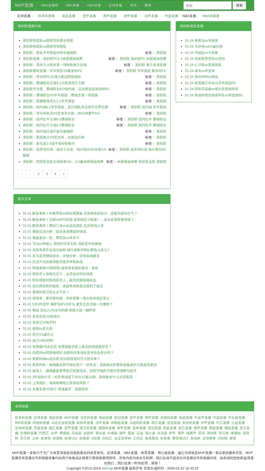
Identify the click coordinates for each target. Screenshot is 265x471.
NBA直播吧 (49, 5)
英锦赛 (212, 433)
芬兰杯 (25, 438)
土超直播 (238, 423)
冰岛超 (162, 433)
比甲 (54, 433)
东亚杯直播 (190, 423)
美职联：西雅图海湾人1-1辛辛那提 (49, 101)
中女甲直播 (202, 418)
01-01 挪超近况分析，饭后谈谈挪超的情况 (54, 231)
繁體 (147, 5)
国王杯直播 (88, 428)
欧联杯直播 (85, 423)
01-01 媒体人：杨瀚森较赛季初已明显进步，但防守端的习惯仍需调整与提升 (80, 371)
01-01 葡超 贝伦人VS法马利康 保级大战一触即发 (59, 310)
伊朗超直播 (119, 423)
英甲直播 (71, 428)
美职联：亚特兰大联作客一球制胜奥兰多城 (55, 65)
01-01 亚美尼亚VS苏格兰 (41, 316)
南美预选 (151, 438)
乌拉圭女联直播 (63, 423)
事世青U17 (180, 438)
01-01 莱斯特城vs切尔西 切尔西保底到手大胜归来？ (61, 359)
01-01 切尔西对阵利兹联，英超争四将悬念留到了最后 (63, 286)
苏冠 (201, 433)
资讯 (133, 5)
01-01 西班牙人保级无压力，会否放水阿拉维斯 (58, 274)
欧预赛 (84, 438)
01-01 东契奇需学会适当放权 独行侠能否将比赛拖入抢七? (66, 250)
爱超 (131, 433)
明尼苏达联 (146, 162)
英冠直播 (154, 428)
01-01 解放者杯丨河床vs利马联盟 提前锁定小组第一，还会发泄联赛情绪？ (78, 220)
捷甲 (122, 433)
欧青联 (46, 438)
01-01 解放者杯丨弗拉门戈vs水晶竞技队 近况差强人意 (63, 225)
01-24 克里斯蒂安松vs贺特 (205, 59)
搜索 (239, 5)
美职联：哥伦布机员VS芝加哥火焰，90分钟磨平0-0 (61, 113)
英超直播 (68, 16)
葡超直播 (216, 428)
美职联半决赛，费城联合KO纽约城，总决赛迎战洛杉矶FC (66, 89)
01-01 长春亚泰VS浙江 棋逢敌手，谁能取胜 (55, 389)
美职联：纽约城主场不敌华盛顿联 (48, 131)
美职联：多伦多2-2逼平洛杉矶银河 (49, 143)
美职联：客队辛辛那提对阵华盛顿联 (50, 53)
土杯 (35, 438)
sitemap (107, 468)
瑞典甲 (191, 433)
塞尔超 (100, 433)
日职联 (223, 438)
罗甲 (172, 433)
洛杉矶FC (138, 59)
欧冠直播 (121, 418)
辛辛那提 (144, 71)
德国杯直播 (106, 428)
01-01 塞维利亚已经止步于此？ (46, 292)
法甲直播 (151, 16)
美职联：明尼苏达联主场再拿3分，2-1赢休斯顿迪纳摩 (63, 162)
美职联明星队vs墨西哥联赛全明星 (48, 40)
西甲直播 (110, 16)
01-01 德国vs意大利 (38, 328)
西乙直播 (158, 423)
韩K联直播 (23, 423)
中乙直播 (223, 423)
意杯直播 (139, 428)
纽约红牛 (145, 119)
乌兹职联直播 (139, 423)
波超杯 (88, 433)
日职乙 (107, 438)
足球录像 (115, 5)
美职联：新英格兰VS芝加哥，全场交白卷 (53, 137)
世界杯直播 (23, 418)
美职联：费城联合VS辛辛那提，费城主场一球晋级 (60, 95)
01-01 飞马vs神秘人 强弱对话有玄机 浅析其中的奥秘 (62, 244)
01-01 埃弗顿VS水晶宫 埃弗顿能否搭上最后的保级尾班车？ (67, 347)
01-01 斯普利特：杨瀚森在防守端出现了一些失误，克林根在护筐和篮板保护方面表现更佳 (90, 365)
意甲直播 (89, 16)
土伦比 (138, 438)
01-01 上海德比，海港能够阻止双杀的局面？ (56, 383)
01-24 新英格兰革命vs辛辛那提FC (210, 83)
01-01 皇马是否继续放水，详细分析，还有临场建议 (61, 256)
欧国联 (58, 438)
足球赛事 (209, 438)
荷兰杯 (224, 433)
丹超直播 (40, 428)
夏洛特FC (159, 71)
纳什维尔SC (157, 149)
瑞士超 (150, 433)
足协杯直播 (23, 428)
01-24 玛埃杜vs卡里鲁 (201, 53)
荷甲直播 (123, 428)
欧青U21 (71, 438)
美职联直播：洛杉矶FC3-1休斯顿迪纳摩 (53, 59)
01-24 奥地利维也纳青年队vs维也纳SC (214, 95)
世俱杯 (195, 438)
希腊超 (65, 433)
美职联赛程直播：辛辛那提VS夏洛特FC (52, 71)
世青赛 (165, 438)
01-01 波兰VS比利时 (38, 340)
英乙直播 (185, 428)
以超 (140, 433)
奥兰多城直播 (156, 65)
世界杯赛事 (46, 16)
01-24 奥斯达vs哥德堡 (201, 40)
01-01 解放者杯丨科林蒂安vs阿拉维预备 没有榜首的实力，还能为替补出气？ (80, 213)
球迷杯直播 (41, 423)
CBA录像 (94, 5)
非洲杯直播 (28, 433)
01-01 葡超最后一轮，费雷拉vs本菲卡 (51, 238)
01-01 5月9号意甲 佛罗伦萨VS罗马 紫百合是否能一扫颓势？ (68, 304)
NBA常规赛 (211, 16)
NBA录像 (73, 5)
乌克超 (76, 433)
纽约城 (147, 107)
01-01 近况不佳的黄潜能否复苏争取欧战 (53, 262)
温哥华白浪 (138, 149)
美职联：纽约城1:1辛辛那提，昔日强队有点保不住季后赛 (65, 107)
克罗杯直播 (88, 418)
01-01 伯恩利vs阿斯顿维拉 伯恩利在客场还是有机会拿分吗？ (68, 353)
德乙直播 (55, 428)
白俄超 (112, 433)
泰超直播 (105, 418)
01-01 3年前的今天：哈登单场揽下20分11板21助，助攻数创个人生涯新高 (78, 377)
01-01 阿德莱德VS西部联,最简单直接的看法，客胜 (60, 268)
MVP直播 (24, 5)
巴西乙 (44, 433)
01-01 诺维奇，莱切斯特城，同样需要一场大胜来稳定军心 (66, 298)
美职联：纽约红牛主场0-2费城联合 (49, 119)
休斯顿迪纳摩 (156, 59)
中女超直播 (236, 418)
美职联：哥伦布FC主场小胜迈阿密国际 (52, 77)
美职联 (161, 53)
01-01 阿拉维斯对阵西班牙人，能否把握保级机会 (59, 280)
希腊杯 (236, 433)
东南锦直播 (168, 418)
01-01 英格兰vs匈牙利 (39, 322)
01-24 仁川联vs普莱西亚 (203, 65)
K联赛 (96, 438)
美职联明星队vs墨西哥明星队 (45, 46)
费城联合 (159, 119)
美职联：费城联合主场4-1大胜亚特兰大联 (54, 83)
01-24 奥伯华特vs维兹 (201, 77)
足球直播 (40, 418)
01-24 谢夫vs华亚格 (200, 71)
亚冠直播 (173, 423)
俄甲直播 (200, 428)
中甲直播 (207, 423)
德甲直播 (130, 16)
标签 (233, 438)
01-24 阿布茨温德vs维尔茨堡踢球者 (211, 89)
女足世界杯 (122, 438)
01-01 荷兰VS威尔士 (38, 334)
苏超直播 (169, 428)
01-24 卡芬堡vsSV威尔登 (204, 46)
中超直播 (171, 16)
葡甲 (181, 433)
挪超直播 (231, 428)
